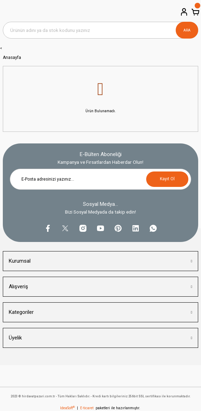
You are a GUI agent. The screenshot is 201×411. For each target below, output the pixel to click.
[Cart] (194, 12)
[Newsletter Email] (100, 179)
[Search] (100, 30)
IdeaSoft (67, 408)
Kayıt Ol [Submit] (167, 178)
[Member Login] (183, 12)
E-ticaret (86, 408)
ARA (186, 30)
